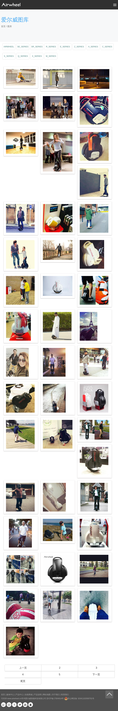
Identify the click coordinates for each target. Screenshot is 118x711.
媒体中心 (10, 694)
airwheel (9, 46)
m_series (51, 56)
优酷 (9, 704)
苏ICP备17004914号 (55, 698)
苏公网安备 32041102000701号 (79, 698)
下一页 (96, 674)
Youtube (25, 704)
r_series (51, 46)
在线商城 (28, 694)
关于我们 (56, 694)
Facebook (14, 704)
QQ (30, 704)
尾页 (22, 681)
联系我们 (65, 694)
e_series (65, 46)
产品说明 (37, 694)
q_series (23, 56)
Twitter (19, 704)
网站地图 (46, 694)
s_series (9, 56)
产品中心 (19, 694)
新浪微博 (3, 704)
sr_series (37, 46)
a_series (93, 46)
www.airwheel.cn (14, 698)
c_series (107, 46)
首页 (3, 26)
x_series (37, 56)
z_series (79, 46)
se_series (22, 46)
